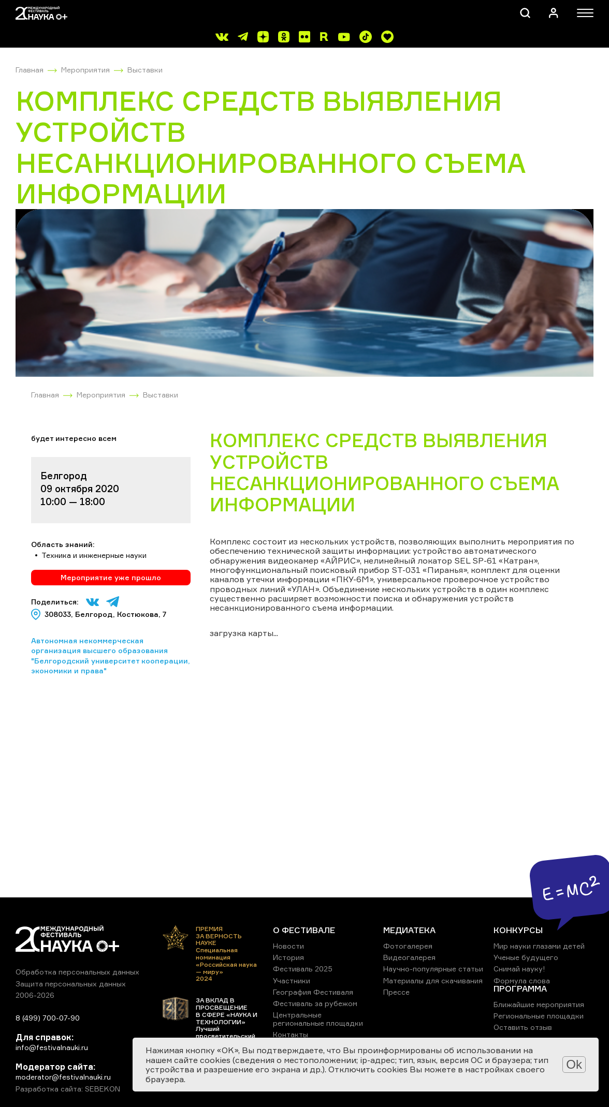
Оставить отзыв (523, 1027)
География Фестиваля (313, 991)
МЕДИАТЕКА (409, 930)
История (288, 957)
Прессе (396, 991)
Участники (291, 980)
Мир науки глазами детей (539, 945)
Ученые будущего (526, 957)
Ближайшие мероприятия (539, 1004)
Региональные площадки (539, 1015)
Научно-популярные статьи (433, 968)
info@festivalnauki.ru (52, 1047)
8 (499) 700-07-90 (48, 1017)
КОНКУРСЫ (518, 930)
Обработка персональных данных (77, 971)
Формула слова (522, 980)
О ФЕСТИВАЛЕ (304, 930)
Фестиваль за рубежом (315, 1003)
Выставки (145, 69)
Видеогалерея (409, 957)
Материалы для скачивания (433, 980)
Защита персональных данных (71, 983)
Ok (574, 1064)
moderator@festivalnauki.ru (63, 1076)
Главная (30, 69)
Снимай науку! (519, 968)
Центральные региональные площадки (318, 1018)
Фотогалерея (407, 945)
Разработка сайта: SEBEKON (68, 1089)
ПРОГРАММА (520, 988)
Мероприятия (85, 69)
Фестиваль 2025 (302, 968)
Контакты (290, 1034)
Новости (288, 945)
